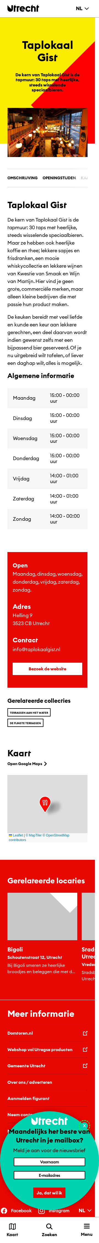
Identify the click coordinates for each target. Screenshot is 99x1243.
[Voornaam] (49, 1162)
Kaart (87, 177)
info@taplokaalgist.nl (36, 649)
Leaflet (16, 835)
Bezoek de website (47, 668)
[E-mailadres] (49, 1175)
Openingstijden (59, 177)
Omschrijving (22, 177)
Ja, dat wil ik (49, 1193)
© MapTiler (34, 835)
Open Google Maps (27, 764)
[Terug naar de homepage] (23, 8)
